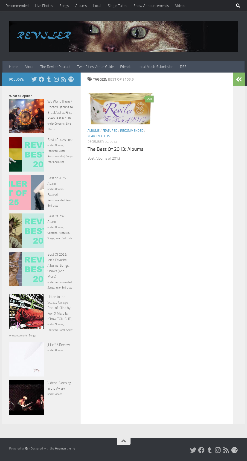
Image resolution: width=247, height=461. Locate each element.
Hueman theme (65, 448)
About (29, 66)
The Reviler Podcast (55, 66)
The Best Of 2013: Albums (115, 149)
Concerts (60, 123)
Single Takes (117, 5)
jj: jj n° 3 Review (58, 345)
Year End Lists (98, 136)
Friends (125, 66)
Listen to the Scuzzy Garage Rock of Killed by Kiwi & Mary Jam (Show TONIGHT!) (60, 308)
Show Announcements (151, 5)
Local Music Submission (156, 66)
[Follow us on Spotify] (71, 79)
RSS (183, 66)
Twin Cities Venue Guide (95, 66)
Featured (109, 131)
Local (97, 5)
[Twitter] (34, 79)
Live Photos (44, 5)
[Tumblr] (49, 79)
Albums (81, 5)
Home (13, 66)
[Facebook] (41, 79)
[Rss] (63, 79)
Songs (64, 5)
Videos (180, 5)
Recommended (17, 5)
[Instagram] (56, 79)
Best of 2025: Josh (60, 140)
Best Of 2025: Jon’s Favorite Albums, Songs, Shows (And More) (58, 265)
